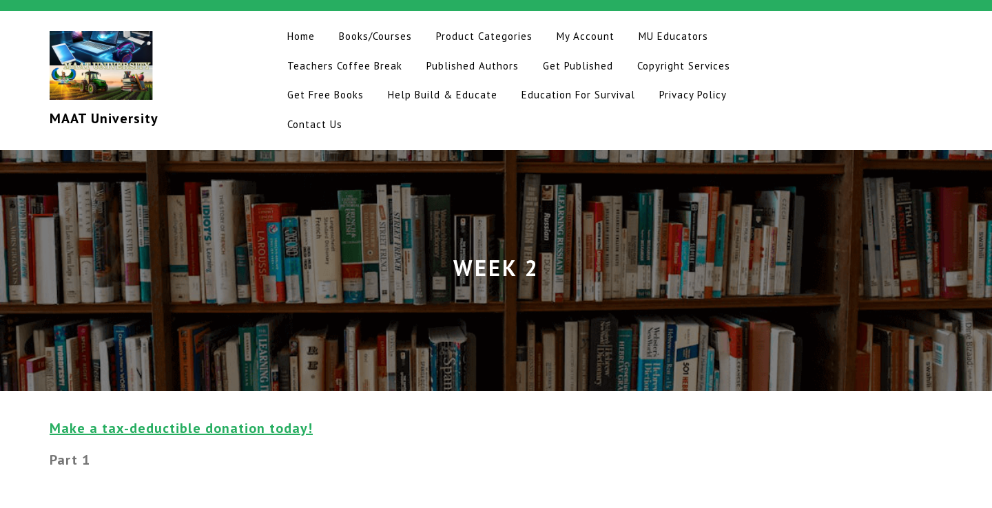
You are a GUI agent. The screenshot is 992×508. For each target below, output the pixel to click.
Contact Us (314, 124)
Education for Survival (578, 94)
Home (301, 36)
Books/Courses (375, 36)
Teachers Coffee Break (344, 65)
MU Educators (673, 36)
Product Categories (484, 36)
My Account (585, 36)
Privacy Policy (693, 94)
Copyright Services (683, 65)
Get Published (578, 65)
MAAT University (104, 118)
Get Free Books (325, 94)
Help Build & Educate (442, 94)
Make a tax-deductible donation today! (181, 428)
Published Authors (472, 65)
